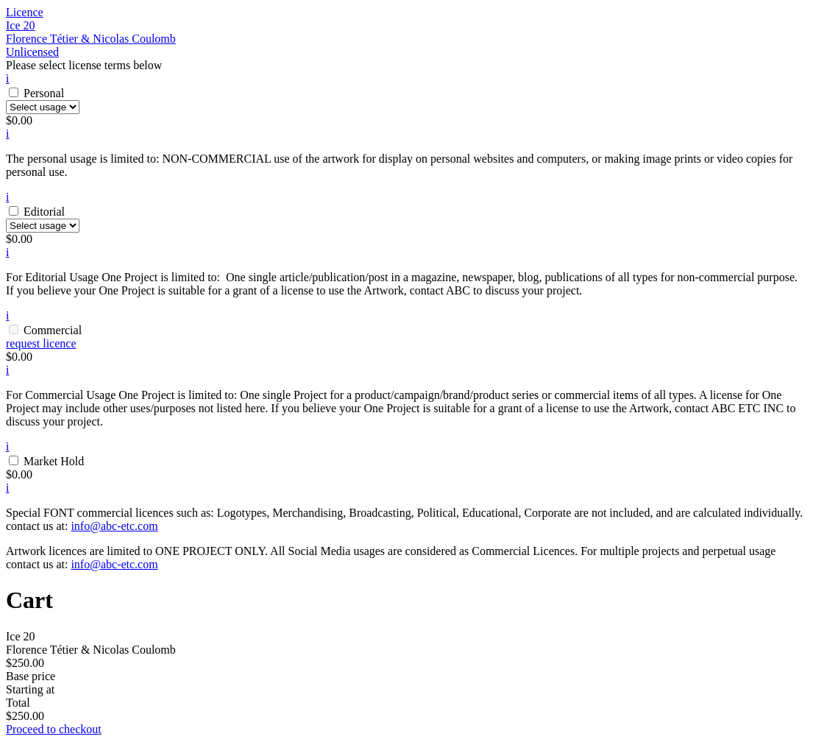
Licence (24, 12)
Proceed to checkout (54, 729)
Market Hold (54, 461)
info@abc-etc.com (114, 526)
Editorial (44, 211)
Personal (44, 93)
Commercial (53, 330)
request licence (41, 343)
